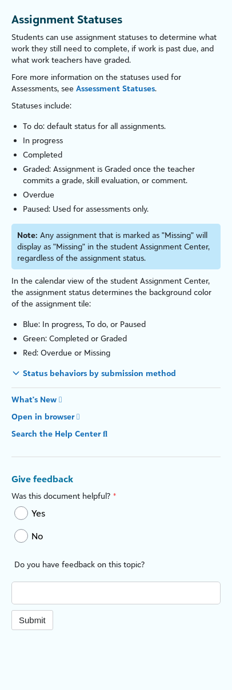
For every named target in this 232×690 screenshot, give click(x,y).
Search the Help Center (59, 433)
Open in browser (45, 416)
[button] (93, 373)
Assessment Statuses (115, 88)
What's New (36, 399)
